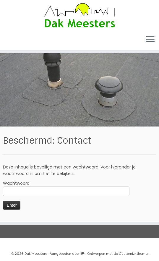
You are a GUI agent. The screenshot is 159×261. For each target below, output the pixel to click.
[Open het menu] (150, 39)
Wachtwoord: (66, 188)
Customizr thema (133, 253)
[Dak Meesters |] (79, 15)
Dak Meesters (36, 253)
